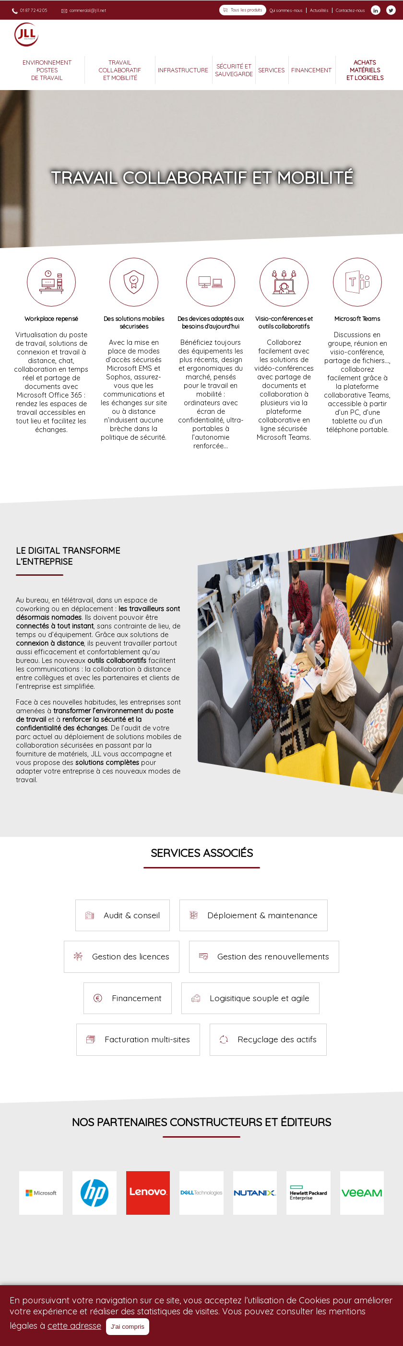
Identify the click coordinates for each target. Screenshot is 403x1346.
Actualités (319, 9)
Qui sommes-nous (286, 9)
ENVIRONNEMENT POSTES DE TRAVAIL (47, 69)
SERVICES (272, 69)
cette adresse (74, 1325)
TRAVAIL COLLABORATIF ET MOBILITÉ (120, 69)
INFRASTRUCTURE (184, 69)
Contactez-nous (350, 9)
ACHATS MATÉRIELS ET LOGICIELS (364, 69)
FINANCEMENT (312, 69)
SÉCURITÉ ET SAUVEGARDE (234, 69)
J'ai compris (127, 1326)
